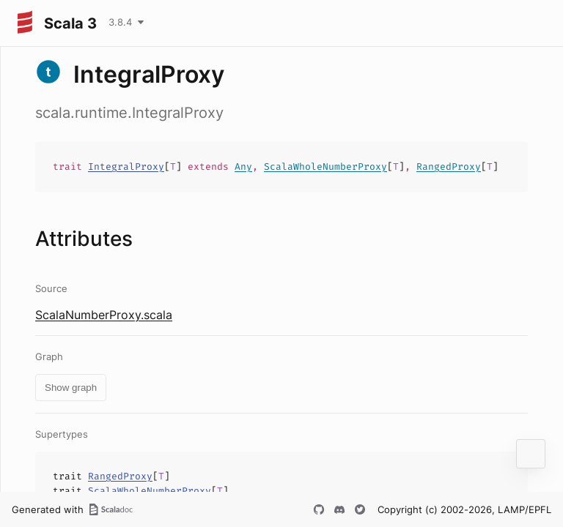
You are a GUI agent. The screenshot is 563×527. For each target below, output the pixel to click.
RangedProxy (448, 166)
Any (243, 166)
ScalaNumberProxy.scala (103, 314)
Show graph (71, 387)
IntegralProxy (126, 166)
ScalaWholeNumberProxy (325, 166)
